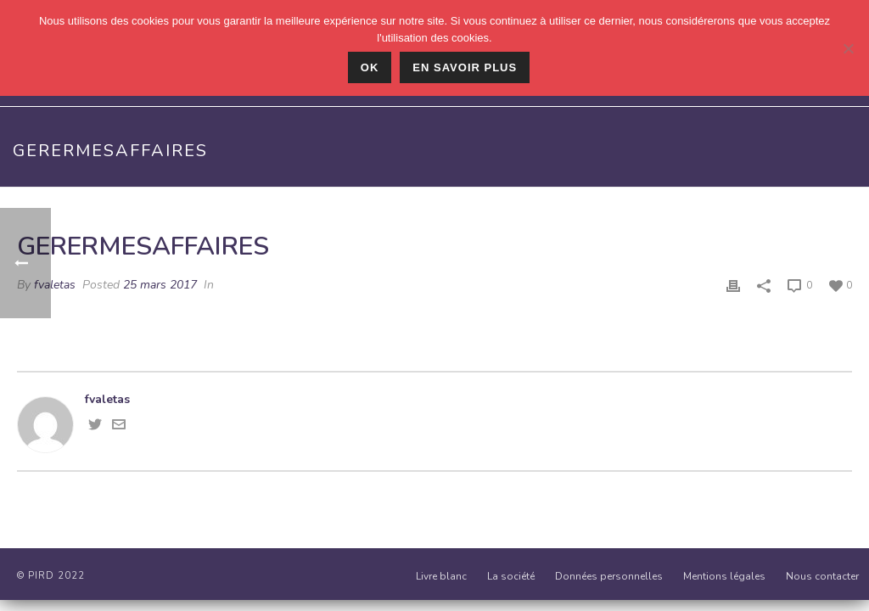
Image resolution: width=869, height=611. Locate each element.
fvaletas (55, 285)
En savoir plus (464, 67)
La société (511, 576)
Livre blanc (441, 576)
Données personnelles (609, 576)
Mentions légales (724, 576)
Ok (370, 67)
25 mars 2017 (160, 285)
